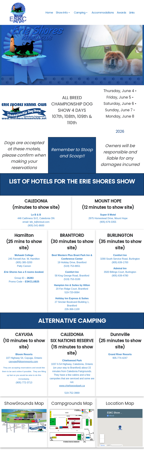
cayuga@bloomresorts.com (23, 361)
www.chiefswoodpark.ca (72, 385)
